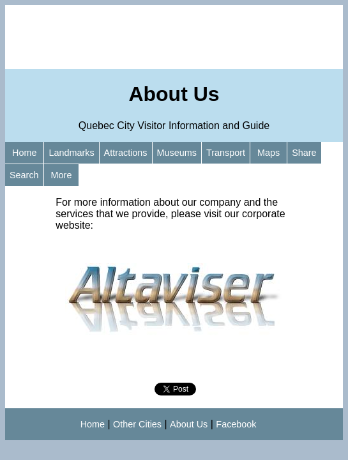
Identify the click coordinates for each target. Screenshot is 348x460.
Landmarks (71, 153)
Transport (225, 153)
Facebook (236, 424)
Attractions (126, 153)
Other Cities (137, 424)
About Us (189, 424)
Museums (177, 153)
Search (24, 175)
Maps (268, 153)
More (62, 175)
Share (304, 153)
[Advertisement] (174, 37)
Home (24, 153)
